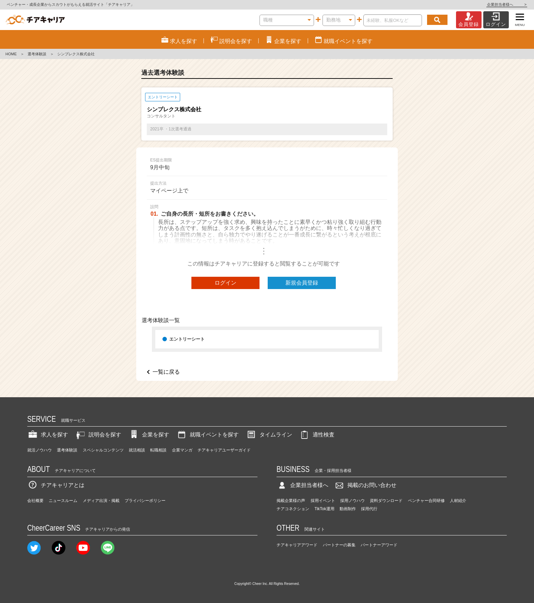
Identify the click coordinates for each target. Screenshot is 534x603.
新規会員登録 (301, 283)
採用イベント (323, 500)
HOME (11, 54)
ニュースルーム (63, 500)
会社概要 (35, 500)
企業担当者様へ (507, 4)
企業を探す (148, 434)
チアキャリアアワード (297, 545)
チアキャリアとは (55, 485)
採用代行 (369, 508)
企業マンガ (182, 450)
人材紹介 (458, 500)
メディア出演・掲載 (101, 500)
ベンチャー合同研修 (426, 500)
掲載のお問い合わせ (365, 485)
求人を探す (47, 434)
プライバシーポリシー (145, 500)
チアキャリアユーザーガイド (224, 450)
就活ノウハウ (39, 450)
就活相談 (137, 450)
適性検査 (316, 434)
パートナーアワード (379, 545)
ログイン (225, 283)
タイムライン (269, 434)
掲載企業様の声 (291, 500)
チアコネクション (293, 508)
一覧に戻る (166, 372)
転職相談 (158, 450)
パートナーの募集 (339, 545)
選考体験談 (37, 54)
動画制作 (348, 508)
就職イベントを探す (207, 434)
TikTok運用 (324, 508)
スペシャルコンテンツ (103, 450)
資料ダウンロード (386, 500)
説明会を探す (98, 434)
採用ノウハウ (352, 500)
